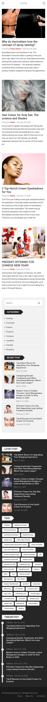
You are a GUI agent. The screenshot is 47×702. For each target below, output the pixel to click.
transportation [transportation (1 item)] (33, 603)
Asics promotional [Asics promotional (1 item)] (10, 530)
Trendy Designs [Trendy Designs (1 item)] (9, 608)
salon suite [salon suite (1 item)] (7, 594)
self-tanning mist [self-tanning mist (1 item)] (21, 594)
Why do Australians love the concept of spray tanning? (19, 43)
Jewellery (10, 341)
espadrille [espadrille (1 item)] (38, 564)
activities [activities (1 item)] (7, 525)
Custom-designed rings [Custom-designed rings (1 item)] (11, 554)
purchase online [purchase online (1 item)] (32, 589)
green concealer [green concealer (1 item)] (9, 569)
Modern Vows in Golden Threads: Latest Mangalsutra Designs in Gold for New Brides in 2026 (29, 394)
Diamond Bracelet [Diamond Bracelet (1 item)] (29, 554)
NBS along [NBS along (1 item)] (7, 589)
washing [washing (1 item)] (21, 608)
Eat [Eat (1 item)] (40, 554)
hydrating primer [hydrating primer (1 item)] (24, 569)
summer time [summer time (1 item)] (8, 603)
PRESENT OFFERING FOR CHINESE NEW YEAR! (18, 263)
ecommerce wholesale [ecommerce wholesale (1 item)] (11, 559)
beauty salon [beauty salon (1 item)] (8, 540)
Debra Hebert (15, 49)
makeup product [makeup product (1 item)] (24, 574)
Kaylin (12, 122)
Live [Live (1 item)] (13, 574)
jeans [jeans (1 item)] (5, 574)
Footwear (10, 336)
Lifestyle (9, 345)
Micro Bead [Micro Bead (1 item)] (21, 579)
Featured (9, 332)
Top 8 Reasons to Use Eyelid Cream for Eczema (29, 420)
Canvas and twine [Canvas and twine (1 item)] (36, 545)
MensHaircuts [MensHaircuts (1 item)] (8, 579)
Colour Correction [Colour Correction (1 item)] (28, 549)
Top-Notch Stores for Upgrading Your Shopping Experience (27, 365)
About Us (29, 696)
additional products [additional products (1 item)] (20, 525)
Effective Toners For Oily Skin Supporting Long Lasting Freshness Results (29, 408)
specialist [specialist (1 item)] (22, 598)
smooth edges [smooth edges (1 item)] (35, 594)
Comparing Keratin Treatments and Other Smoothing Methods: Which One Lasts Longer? (28, 379)
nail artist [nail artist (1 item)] (25, 584)
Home (19, 696)
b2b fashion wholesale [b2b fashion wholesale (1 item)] (11, 535)
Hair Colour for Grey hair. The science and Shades (20, 116)
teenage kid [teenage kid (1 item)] (20, 603)
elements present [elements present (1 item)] (9, 564)
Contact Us (40, 696)
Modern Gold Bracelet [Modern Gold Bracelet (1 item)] (11, 584)
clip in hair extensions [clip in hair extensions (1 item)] (11, 549)
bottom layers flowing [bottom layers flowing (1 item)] (23, 540)
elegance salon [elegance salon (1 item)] (27, 559)
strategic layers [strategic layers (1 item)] (34, 598)
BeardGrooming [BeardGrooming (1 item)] (28, 535)
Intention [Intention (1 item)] (36, 569)
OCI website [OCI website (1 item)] (19, 589)
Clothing (9, 318)
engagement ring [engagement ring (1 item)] (24, 564)
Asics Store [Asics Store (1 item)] (24, 530)
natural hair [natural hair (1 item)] (36, 584)
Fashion (9, 327)
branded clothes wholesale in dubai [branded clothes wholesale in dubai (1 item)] (15, 545)
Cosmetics (10, 323)
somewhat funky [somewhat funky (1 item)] (9, 598)
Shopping (10, 349)
